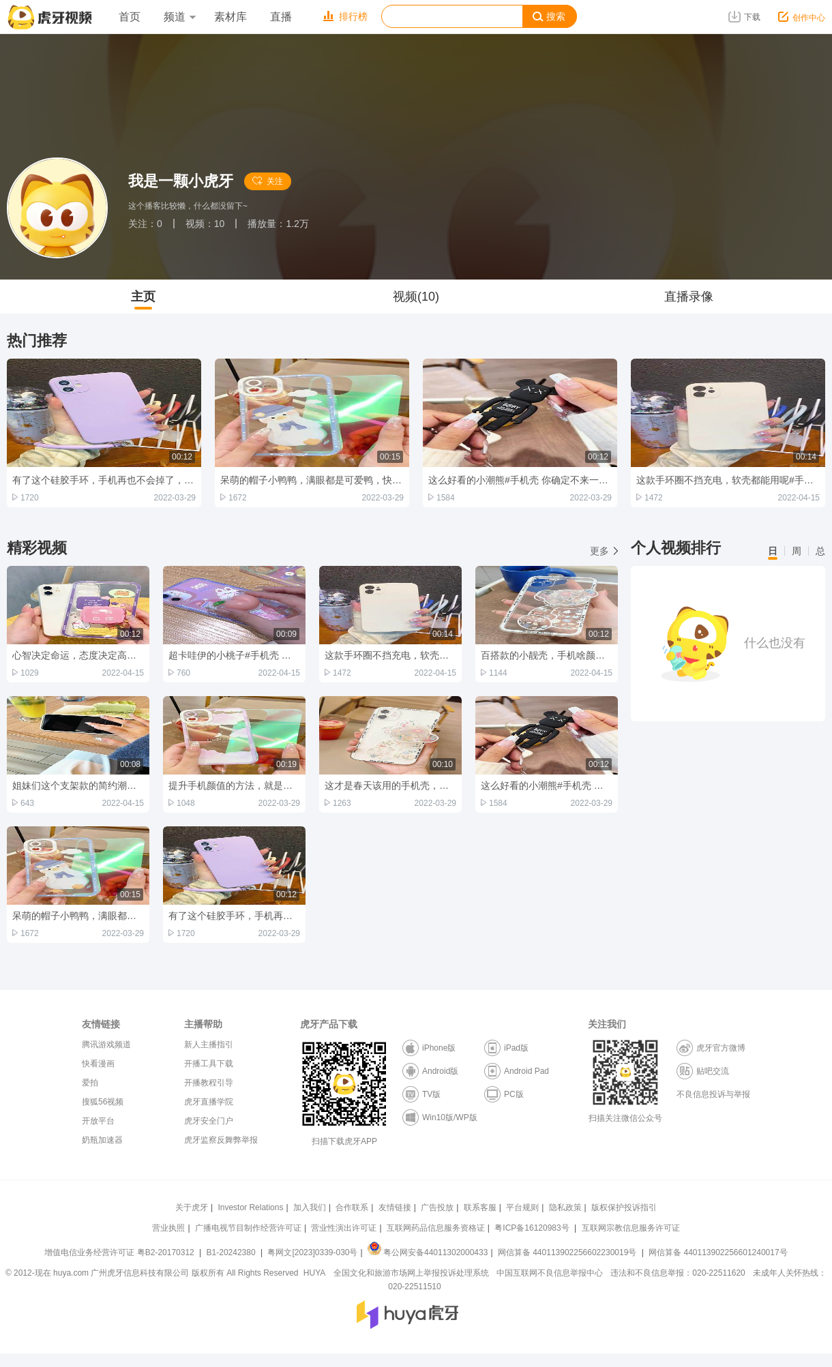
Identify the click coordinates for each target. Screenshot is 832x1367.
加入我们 (309, 1207)
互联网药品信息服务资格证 (436, 1228)
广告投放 (437, 1207)
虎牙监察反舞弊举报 (221, 1140)
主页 (143, 296)
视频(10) (416, 296)
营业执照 (168, 1228)
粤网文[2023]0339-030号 (312, 1252)
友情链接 (394, 1207)
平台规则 (522, 1207)
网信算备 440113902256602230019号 (567, 1252)
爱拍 (90, 1082)
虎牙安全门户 (208, 1121)
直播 (281, 16)
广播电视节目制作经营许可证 (248, 1228)
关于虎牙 (191, 1207)
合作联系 (352, 1207)
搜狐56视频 (102, 1102)
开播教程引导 (208, 1082)
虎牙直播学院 (208, 1102)
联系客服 (480, 1207)
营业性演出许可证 (343, 1228)
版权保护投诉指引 (624, 1207)
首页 (129, 16)
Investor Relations (250, 1207)
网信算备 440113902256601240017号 (718, 1252)
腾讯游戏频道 (106, 1044)
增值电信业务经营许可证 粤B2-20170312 (120, 1252)
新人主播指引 (208, 1044)
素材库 (230, 16)
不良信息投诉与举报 (713, 1094)
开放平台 (98, 1121)
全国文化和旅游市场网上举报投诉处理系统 (411, 1273)
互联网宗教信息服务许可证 (631, 1228)
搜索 (549, 17)
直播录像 (688, 296)
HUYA (314, 1273)
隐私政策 (565, 1207)
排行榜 (345, 16)
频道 (179, 16)
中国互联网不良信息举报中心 (549, 1273)
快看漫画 (98, 1063)
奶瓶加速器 (102, 1140)
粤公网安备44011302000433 (428, 1252)
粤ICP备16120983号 (531, 1228)
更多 (604, 550)
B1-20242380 (232, 1252)
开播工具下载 (208, 1063)
